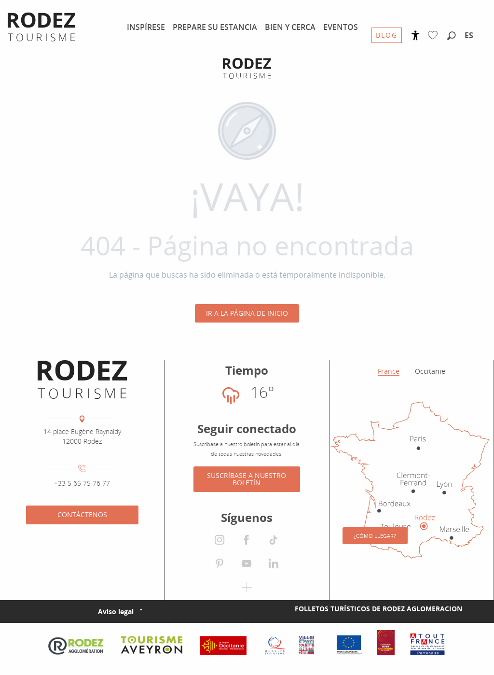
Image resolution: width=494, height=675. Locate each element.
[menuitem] (146, 27)
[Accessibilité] (416, 35)
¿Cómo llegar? (375, 535)
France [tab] (388, 371)
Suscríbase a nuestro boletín (246, 479)
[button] (451, 36)
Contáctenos (82, 514)
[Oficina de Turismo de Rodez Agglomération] (247, 68)
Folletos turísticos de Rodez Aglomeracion (378, 608)
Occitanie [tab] (430, 371)
